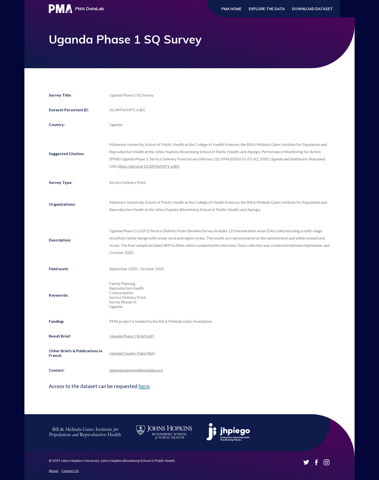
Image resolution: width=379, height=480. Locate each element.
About (53, 471)
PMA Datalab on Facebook (316, 462)
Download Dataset (312, 9)
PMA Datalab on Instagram (326, 462)
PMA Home (231, 9)
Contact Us (70, 471)
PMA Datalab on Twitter (306, 462)
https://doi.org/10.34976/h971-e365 (148, 166)
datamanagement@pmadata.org (136, 370)
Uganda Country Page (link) (132, 353)
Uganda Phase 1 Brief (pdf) (131, 336)
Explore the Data (267, 9)
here (143, 386)
